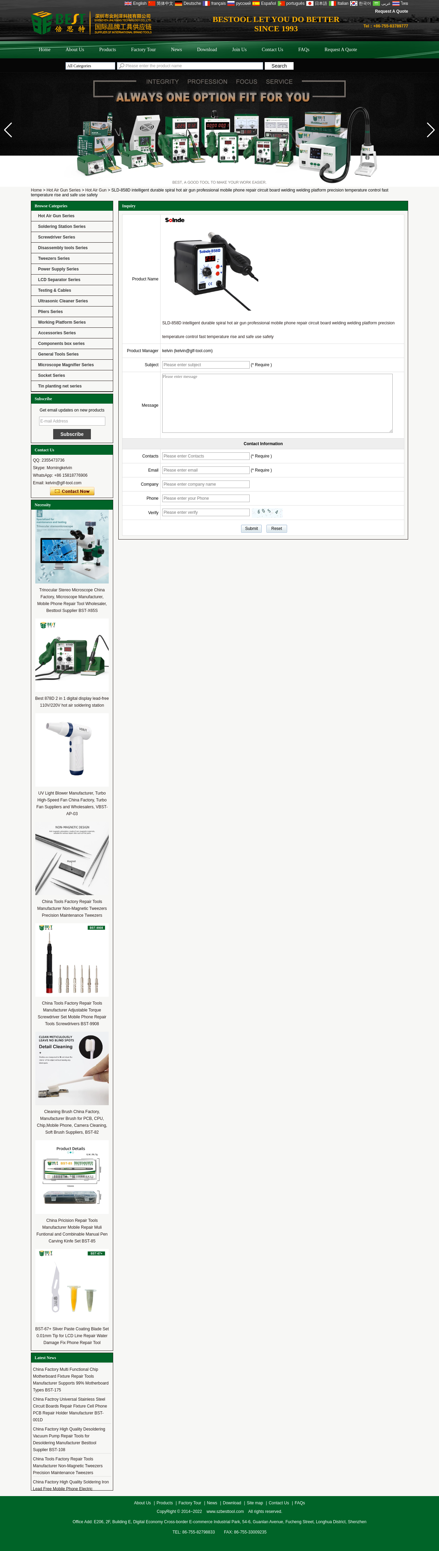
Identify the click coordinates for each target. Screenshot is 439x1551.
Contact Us (272, 49)
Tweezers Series (54, 258)
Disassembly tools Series (63, 247)
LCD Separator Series (59, 279)
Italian (342, 3)
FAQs (303, 49)
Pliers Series (50, 311)
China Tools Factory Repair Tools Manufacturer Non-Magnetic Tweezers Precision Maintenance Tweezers (72, 908)
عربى (386, 3)
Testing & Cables (54, 290)
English (139, 3)
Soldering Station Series (62, 226)
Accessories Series (57, 333)
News (176, 49)
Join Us (239, 49)
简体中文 (165, 3)
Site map (255, 1503)
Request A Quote (391, 11)
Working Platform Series (62, 322)
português (295, 3)
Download (207, 49)
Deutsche (192, 3)
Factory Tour (143, 49)
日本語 (321, 3)
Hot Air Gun (96, 190)
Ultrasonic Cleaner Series (63, 301)
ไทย (404, 3)
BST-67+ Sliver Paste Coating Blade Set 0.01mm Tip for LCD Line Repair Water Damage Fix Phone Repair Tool (72, 1336)
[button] (431, 130)
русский (243, 3)
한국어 (365, 3)
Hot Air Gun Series (64, 190)
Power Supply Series (58, 269)
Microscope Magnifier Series (66, 364)
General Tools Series (58, 354)
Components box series (61, 343)
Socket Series (51, 375)
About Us (75, 49)
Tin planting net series (60, 386)
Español (268, 3)
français (218, 3)
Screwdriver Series (56, 237)
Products (107, 49)
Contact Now (72, 491)
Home (44, 49)
